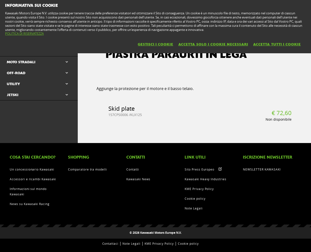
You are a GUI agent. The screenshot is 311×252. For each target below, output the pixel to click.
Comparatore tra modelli (87, 169)
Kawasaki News (138, 179)
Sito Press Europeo (199, 169)
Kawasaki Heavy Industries (205, 179)
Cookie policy (195, 198)
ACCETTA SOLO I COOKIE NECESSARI (213, 44)
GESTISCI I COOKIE (155, 44)
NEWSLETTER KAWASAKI (262, 169)
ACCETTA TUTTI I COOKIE (277, 44)
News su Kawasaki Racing (30, 204)
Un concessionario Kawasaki (32, 169)
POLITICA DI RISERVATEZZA (24, 33)
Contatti (132, 169)
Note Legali (194, 208)
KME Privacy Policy (199, 189)
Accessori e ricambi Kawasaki (33, 179)
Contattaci (110, 243)
